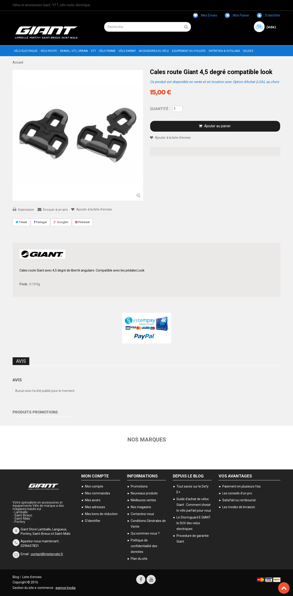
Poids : (24, 284)
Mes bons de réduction (101, 514)
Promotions (139, 486)
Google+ (61, 222)
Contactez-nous (142, 514)
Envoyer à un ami (55, 209)
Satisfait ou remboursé (239, 500)
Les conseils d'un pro (237, 493)
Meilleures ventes (143, 500)
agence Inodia (65, 588)
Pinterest (82, 222)
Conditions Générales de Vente (148, 523)
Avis (21, 361)
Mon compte (95, 476)
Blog (16, 577)
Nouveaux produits (144, 493)
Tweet (21, 222)
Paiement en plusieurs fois (241, 486)
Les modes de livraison (238, 507)
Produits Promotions (35, 412)
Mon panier (237, 15)
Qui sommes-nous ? (145, 533)
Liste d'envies (32, 577)
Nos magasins (141, 507)
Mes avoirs (92, 500)
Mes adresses (95, 507)
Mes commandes (97, 493)
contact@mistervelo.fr (47, 554)
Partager (40, 222)
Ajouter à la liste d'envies (94, 209)
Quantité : (160, 109)
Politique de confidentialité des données (144, 546)
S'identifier (268, 15)
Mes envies (205, 15)
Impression (26, 209)
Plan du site (139, 558)
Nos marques (146, 439)
